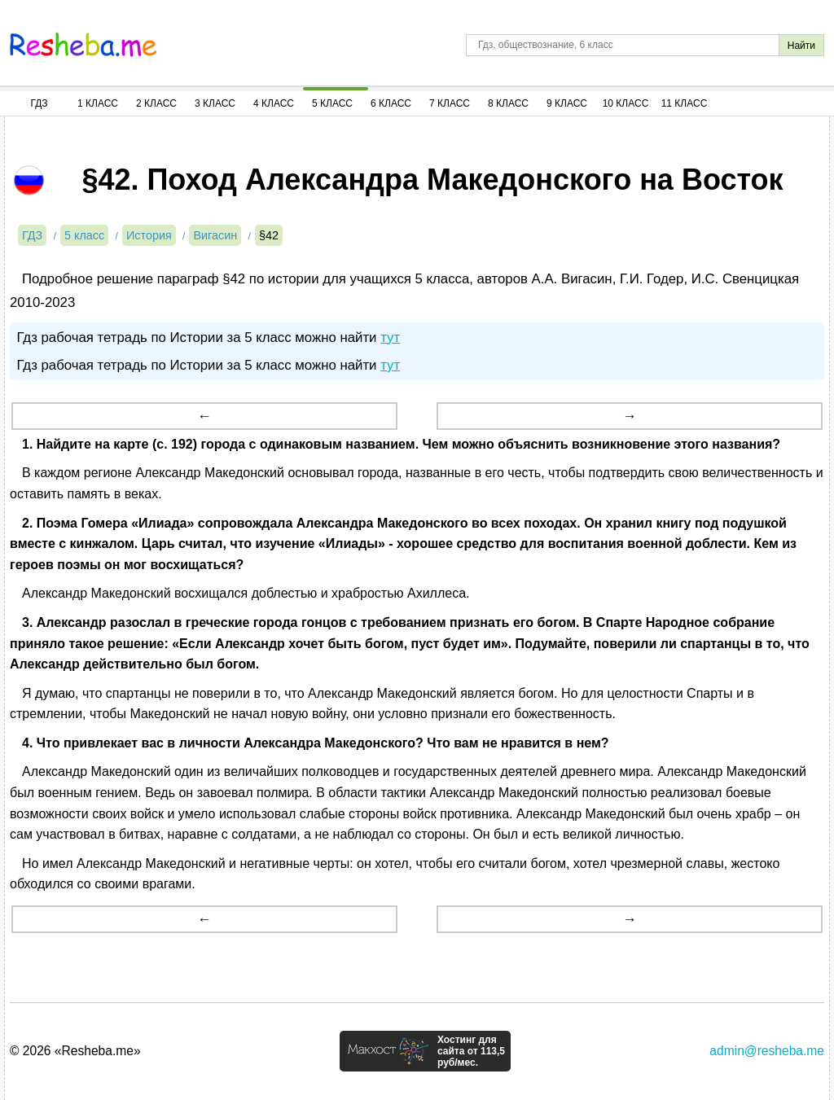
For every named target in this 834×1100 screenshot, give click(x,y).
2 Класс (156, 103)
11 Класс (684, 103)
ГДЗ (38, 103)
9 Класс (566, 103)
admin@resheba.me (766, 1051)
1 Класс (97, 103)
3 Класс (215, 103)
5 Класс (332, 103)
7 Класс (449, 103)
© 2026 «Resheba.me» (75, 1051)
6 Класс (391, 103)
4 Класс (273, 103)
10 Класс (626, 103)
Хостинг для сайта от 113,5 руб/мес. (471, 1051)
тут (390, 337)
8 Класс (508, 103)
